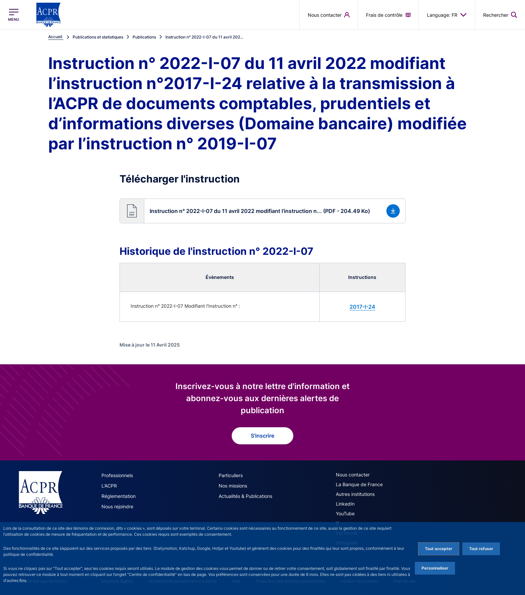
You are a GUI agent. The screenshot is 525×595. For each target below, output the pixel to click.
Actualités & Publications (245, 496)
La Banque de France (359, 484)
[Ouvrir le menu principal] (13, 14)
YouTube (345, 513)
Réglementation (118, 496)
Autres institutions (355, 494)
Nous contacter (353, 474)
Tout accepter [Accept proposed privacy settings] (438, 548)
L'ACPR (109, 486)
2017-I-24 (362, 306)
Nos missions (233, 486)
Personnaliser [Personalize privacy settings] (435, 568)
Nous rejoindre (117, 506)
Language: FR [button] (447, 14)
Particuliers (231, 475)
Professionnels (117, 475)
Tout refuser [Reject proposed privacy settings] (481, 548)
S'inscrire (262, 435)
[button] (262, 211)
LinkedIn (345, 504)
